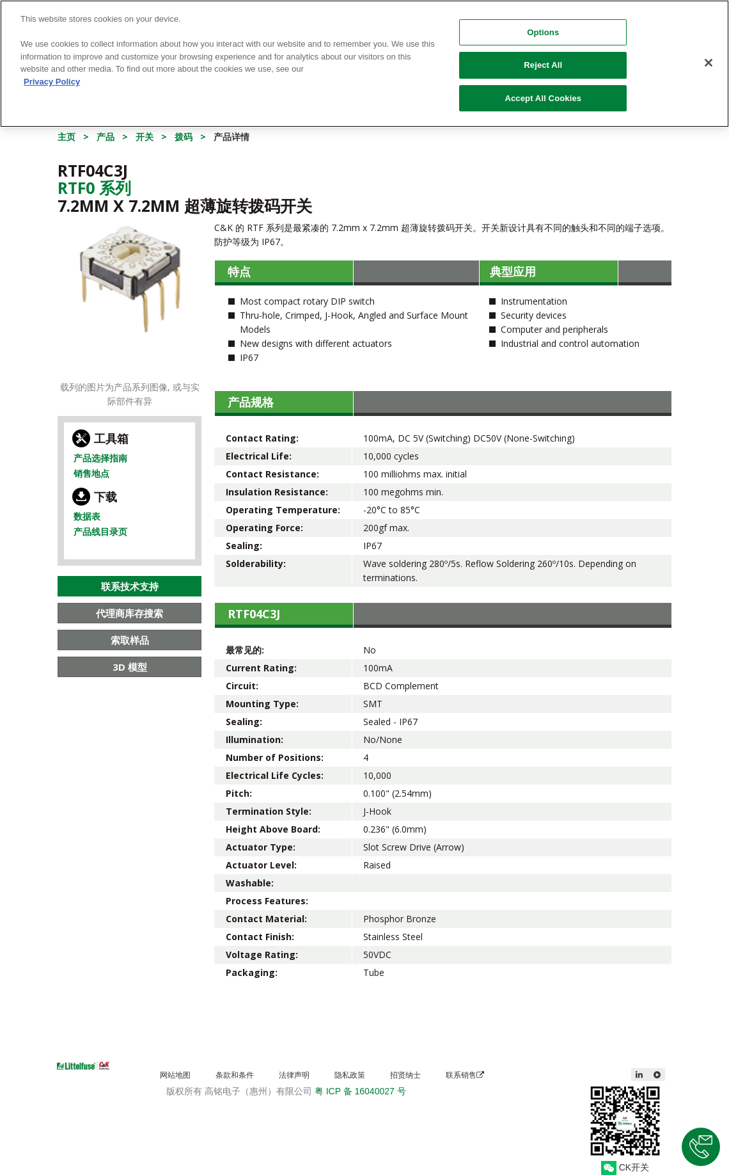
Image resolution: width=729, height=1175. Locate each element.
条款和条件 (235, 1074)
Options (543, 26)
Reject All (543, 59)
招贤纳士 (405, 1074)
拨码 (183, 137)
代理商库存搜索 (129, 613)
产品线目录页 (100, 531)
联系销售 (465, 1074)
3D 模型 (130, 666)
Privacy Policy (52, 75)
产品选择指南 (100, 458)
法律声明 (294, 1074)
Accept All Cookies (543, 92)
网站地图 (175, 1074)
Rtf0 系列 (94, 187)
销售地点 (91, 473)
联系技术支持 (130, 586)
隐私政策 (349, 1074)
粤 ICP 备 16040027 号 (360, 1091)
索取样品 (130, 640)
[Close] (708, 56)
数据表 (87, 516)
